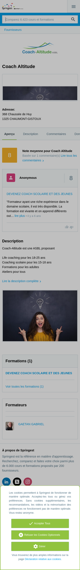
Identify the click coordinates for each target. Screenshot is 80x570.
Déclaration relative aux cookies (43, 559)
